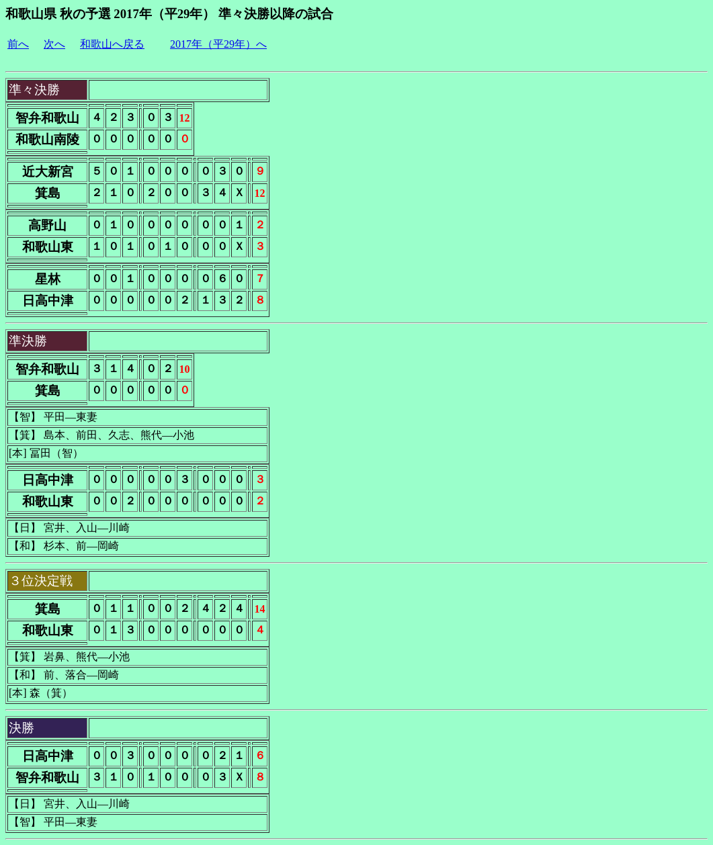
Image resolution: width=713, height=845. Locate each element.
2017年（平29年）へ (218, 44)
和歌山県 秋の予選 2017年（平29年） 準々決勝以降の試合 (169, 14)
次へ (54, 44)
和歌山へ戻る (112, 44)
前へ (18, 44)
